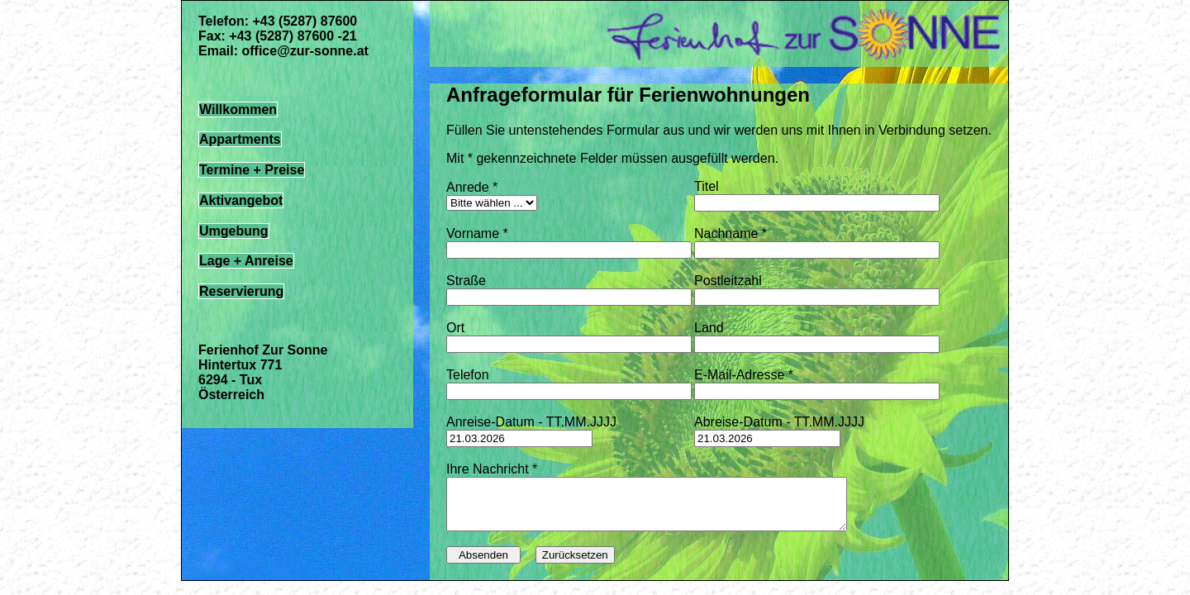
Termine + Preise (251, 170)
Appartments (240, 139)
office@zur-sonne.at (304, 51)
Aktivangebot (241, 200)
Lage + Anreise (246, 261)
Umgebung (234, 231)
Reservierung (241, 291)
